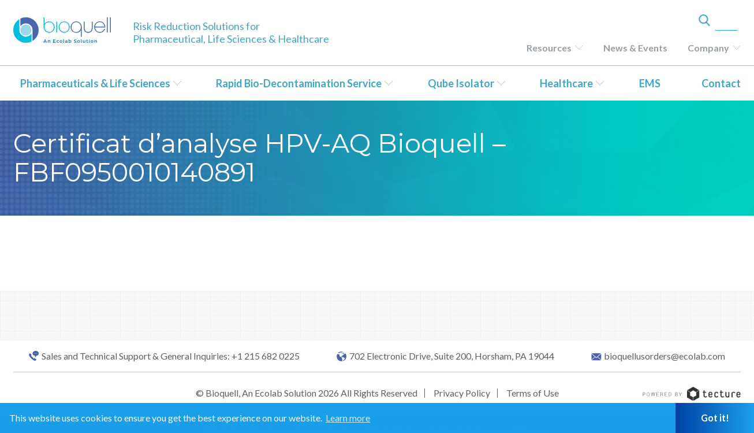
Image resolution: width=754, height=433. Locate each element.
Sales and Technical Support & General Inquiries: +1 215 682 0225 (171, 356)
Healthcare (566, 83)
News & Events (635, 47)
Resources (549, 47)
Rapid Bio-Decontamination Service (299, 83)
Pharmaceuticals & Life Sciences (95, 83)
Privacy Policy (462, 392)
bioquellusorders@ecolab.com (664, 356)
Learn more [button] (348, 417)
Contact (721, 83)
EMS (649, 83)
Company (708, 47)
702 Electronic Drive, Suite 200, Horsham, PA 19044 (451, 356)
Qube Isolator (461, 83)
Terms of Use (532, 392)
